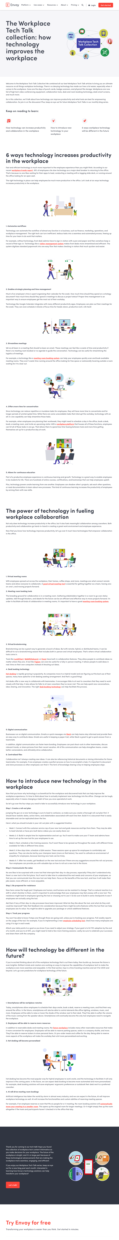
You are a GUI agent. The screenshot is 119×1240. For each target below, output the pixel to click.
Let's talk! (13, 1185)
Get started (106, 5)
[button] (26, 5)
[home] (12, 5)
